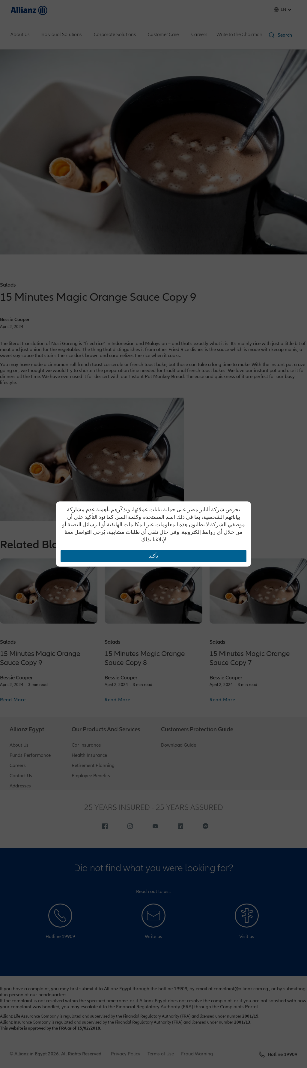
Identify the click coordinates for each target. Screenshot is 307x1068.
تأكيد (153, 556)
